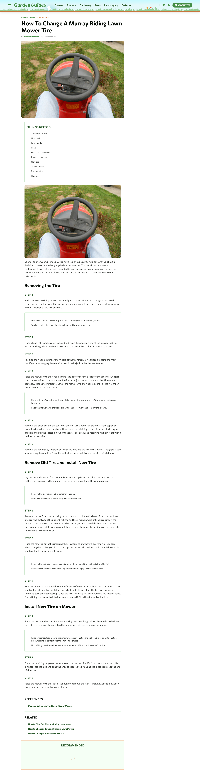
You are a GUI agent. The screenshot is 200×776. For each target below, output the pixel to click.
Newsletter (182, 5)
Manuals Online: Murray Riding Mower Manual (50, 706)
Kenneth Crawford (31, 36)
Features (126, 5)
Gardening (85, 5)
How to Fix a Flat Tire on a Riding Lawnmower (50, 724)
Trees (98, 5)
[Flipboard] (164, 5)
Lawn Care (42, 17)
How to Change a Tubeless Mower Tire (46, 733)
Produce (71, 5)
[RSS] (169, 5)
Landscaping (111, 5)
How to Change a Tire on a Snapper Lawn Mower (51, 728)
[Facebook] (160, 5)
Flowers (59, 5)
